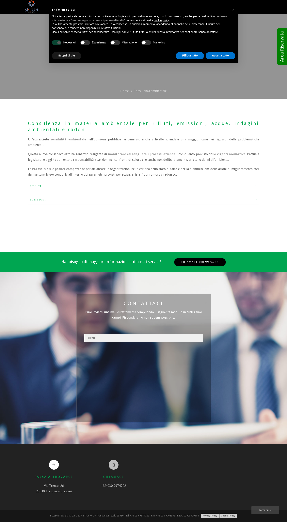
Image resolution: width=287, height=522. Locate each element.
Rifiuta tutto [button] (190, 55)
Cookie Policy (228, 515)
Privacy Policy (209, 515)
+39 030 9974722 (113, 486)
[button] (233, 9)
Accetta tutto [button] (220, 55)
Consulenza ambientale (150, 91)
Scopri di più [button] (66, 55)
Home (124, 91)
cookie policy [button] (161, 20)
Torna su (265, 510)
